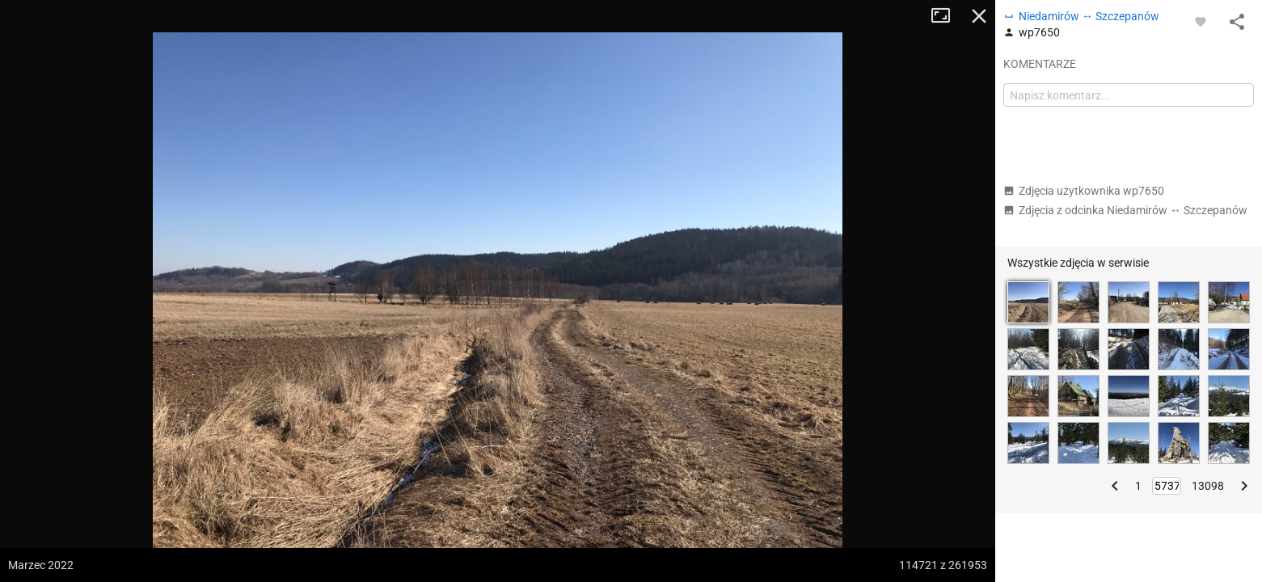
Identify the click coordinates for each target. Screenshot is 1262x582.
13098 (1208, 485)
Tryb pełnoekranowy (947, 16)
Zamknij (979, 16)
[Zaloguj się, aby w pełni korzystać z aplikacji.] (1200, 21)
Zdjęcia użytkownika (1083, 190)
